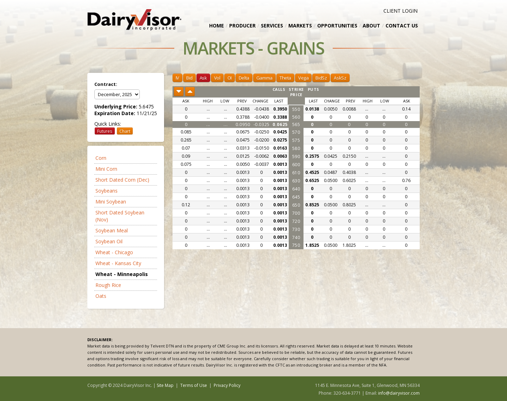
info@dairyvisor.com (399, 393)
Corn (100, 158)
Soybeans (106, 190)
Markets (300, 25)
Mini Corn (106, 168)
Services (272, 25)
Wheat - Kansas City (118, 263)
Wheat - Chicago (114, 252)
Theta (285, 78)
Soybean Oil (109, 241)
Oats (100, 296)
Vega (303, 78)
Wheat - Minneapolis (121, 274)
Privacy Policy (227, 385)
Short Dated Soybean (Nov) (119, 216)
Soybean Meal (111, 230)
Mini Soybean (110, 201)
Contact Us (402, 25)
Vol (217, 78)
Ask (203, 78)
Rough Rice (108, 285)
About (371, 25)
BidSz (321, 78)
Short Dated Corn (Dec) (122, 179)
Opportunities (337, 25)
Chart (124, 131)
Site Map (165, 385)
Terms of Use (193, 385)
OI (229, 78)
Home (216, 25)
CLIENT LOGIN (400, 10)
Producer (242, 25)
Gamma (264, 78)
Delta (244, 78)
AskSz (340, 78)
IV (177, 78)
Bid (189, 78)
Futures (104, 131)
